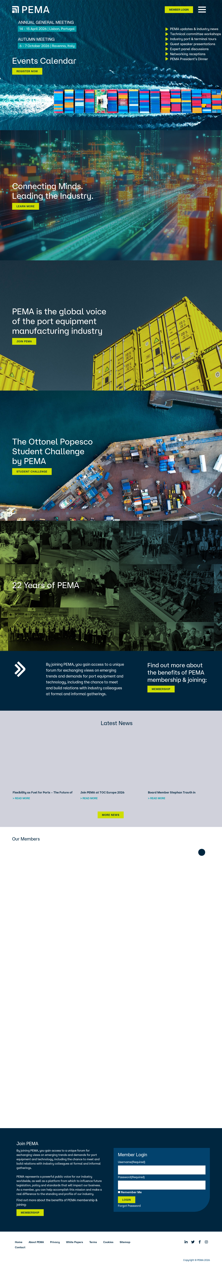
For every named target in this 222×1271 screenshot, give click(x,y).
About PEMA (36, 1242)
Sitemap (125, 1242)
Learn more (25, 206)
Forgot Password (129, 1205)
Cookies (108, 1242)
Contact (20, 1247)
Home (18, 1242)
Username (131, 1162)
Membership (161, 689)
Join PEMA (24, 341)
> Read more (21, 798)
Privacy (55, 1242)
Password (131, 1177)
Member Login (179, 9)
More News (110, 814)
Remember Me (131, 1192)
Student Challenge (31, 471)
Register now (27, 71)
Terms (93, 1242)
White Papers (74, 1242)
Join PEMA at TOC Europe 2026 (102, 792)
